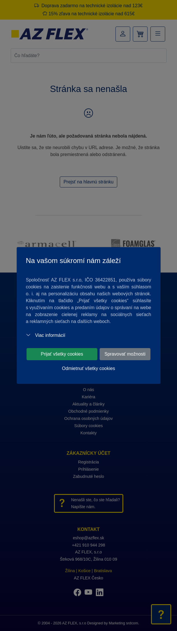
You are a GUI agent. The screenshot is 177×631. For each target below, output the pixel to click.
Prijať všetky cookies (62, 354)
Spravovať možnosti (125, 354)
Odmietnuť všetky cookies (88, 368)
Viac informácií (46, 335)
